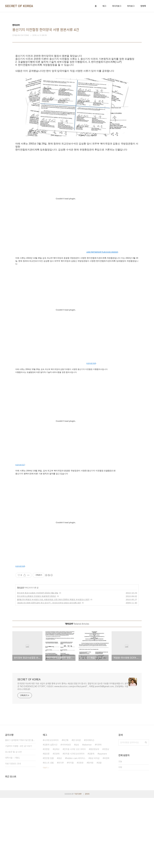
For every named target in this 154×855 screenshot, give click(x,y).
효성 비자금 (94, 815)
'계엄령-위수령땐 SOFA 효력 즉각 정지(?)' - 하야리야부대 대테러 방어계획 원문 (49, 660)
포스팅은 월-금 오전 (13, 809)
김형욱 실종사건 (50, 802)
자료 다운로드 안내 (13, 821)
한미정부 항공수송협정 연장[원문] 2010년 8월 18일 (37, 650)
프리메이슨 (89, 797)
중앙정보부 (94, 806)
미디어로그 (116, 6)
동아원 (90, 820)
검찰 (100, 820)
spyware (103, 811)
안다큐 (61, 820)
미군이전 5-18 (20, 623)
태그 (104, 6)
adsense (87, 802)
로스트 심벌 (49, 820)
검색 (146, 799)
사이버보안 (66, 802)
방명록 (143, 6)
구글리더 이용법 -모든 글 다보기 (18, 803)
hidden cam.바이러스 (75, 815)
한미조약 (20, 645)
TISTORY (78, 851)
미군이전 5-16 (91, 420)
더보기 (45, 825)
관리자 (87, 851)
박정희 (106, 815)
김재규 (56, 806)
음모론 (46, 811)
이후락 (99, 802)
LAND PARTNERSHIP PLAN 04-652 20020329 (102, 309)
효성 (60, 815)
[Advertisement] (77, 83)
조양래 (56, 811)
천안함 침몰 (49, 815)
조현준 (80, 820)
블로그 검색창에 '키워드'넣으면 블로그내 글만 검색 (20, 797)
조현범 (46, 806)
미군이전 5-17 (20, 522)
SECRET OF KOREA (19, 6)
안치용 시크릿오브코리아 (74, 811)
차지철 (71, 820)
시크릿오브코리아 (51, 797)
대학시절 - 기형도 (12, 815)
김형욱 (91, 811)
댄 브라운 (77, 797)
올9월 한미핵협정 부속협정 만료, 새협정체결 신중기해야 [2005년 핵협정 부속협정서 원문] (53, 657)
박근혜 (65, 797)
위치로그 (130, 6)
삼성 (77, 802)
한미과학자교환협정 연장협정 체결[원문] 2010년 (36, 653)
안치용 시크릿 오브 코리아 (75, 806)
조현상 (106, 806)
